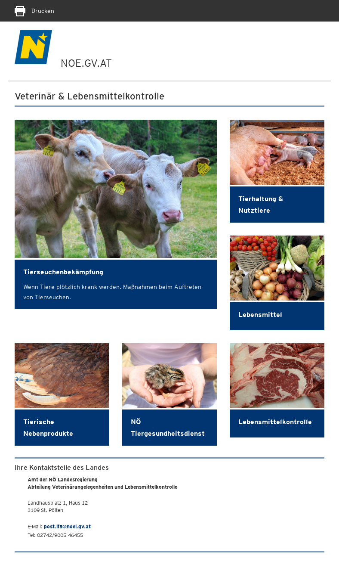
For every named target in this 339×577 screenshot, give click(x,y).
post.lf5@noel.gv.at (67, 526)
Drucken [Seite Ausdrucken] (34, 10)
